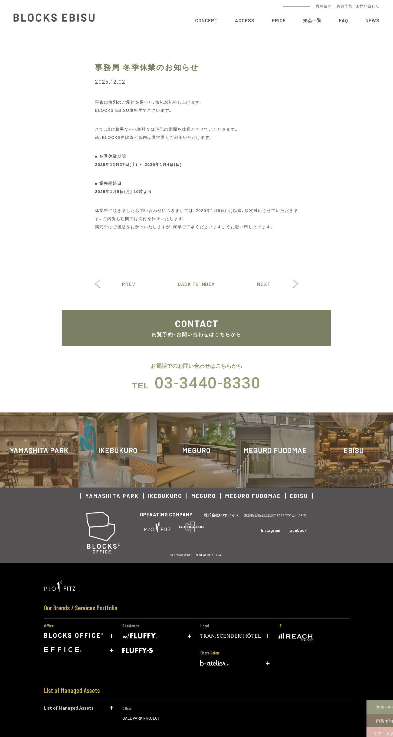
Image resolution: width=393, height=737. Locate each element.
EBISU (299, 496)
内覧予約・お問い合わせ (358, 6)
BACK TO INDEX (196, 284)
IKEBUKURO (118, 450)
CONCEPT (206, 20)
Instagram (270, 530)
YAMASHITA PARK (112, 496)
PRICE (279, 20)
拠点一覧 (312, 20)
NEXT (264, 284)
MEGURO (196, 450)
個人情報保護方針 (181, 554)
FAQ (343, 20)
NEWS (372, 20)
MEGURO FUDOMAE (275, 450)
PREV (129, 284)
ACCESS (244, 20)
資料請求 (323, 6)
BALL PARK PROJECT (141, 718)
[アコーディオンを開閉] (111, 636)
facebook (297, 530)
